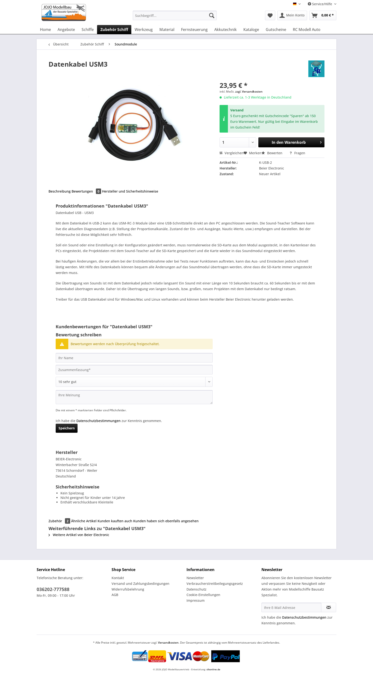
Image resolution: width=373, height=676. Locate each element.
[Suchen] (212, 15)
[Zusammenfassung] (134, 369)
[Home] (45, 29)
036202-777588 (53, 589)
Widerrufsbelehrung (128, 589)
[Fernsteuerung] (194, 29)
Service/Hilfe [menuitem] (320, 4)
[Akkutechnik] (225, 29)
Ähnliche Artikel (84, 521)
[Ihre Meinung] (134, 397)
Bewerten (272, 153)
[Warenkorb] (322, 15)
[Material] (167, 29)
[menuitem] (175, 18)
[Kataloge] (251, 29)
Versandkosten (168, 643)
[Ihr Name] (134, 358)
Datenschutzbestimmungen (98, 420)
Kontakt (118, 578)
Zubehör (60, 521)
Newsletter (195, 578)
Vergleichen (232, 153)
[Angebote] (66, 29)
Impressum (195, 600)
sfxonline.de (213, 669)
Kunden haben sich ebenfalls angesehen (166, 521)
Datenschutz (196, 589)
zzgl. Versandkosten (249, 91)
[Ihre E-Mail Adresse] (291, 607)
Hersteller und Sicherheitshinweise (130, 191)
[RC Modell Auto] (307, 29)
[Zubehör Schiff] (114, 29)
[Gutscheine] (276, 29)
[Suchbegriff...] (175, 15)
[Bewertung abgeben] (134, 382)
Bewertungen (87, 191)
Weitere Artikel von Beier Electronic (79, 534)
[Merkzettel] (270, 15)
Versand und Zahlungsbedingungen (140, 583)
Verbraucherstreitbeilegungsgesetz (214, 583)
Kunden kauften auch (115, 521)
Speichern (67, 428)
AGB (115, 594)
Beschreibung (60, 191)
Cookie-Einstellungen (203, 594)
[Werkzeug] (143, 29)
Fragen (297, 153)
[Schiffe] (87, 29)
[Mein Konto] (292, 15)
